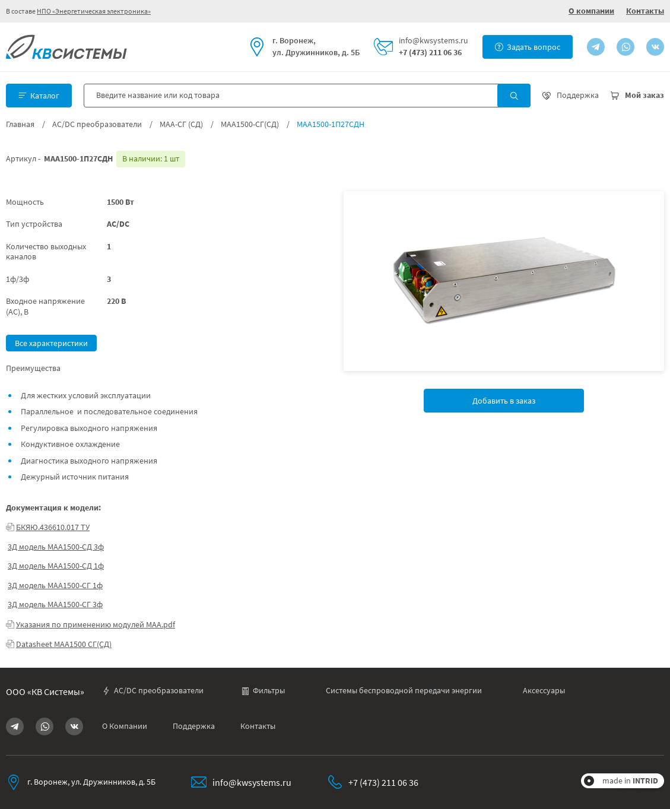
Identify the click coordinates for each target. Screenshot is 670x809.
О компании (591, 10)
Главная (20, 124)
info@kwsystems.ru (433, 41)
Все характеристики (51, 343)
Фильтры (263, 691)
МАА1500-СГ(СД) (250, 124)
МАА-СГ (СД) (181, 124)
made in (630, 780)
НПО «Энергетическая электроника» (94, 11)
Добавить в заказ (503, 400)
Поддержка (194, 726)
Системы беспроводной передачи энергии (404, 691)
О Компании (124, 726)
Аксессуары (544, 691)
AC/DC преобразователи (97, 124)
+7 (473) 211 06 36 (430, 52)
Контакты (645, 10)
